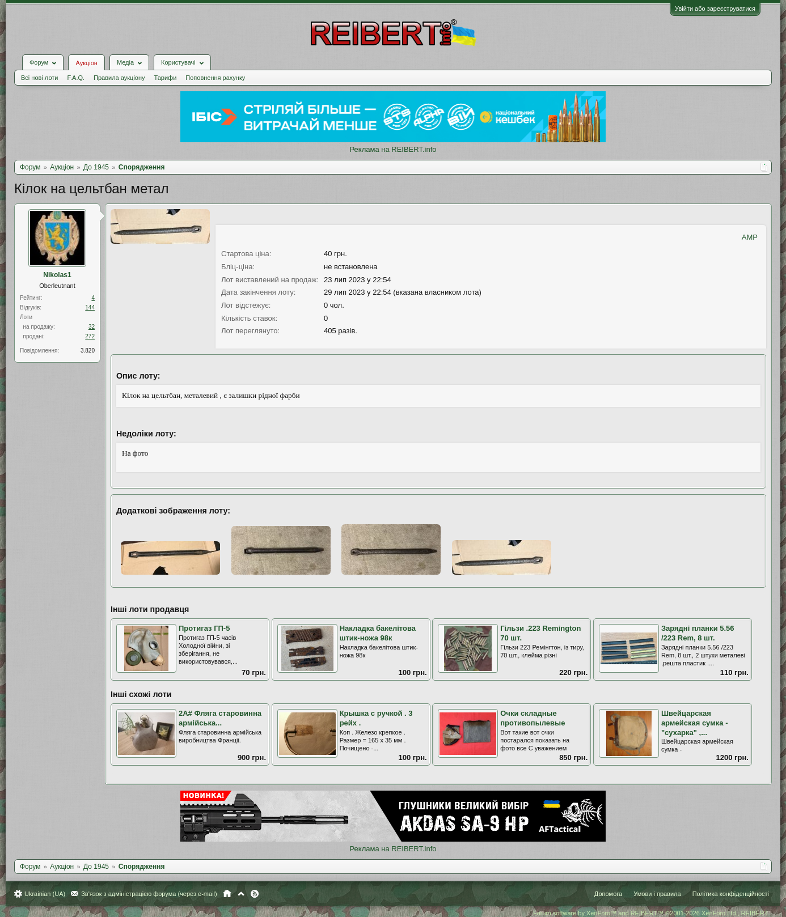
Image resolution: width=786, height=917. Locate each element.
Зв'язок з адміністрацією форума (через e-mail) (149, 893)
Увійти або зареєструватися (715, 8)
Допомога (608, 893)
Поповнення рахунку (215, 77)
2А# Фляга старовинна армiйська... (220, 718)
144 (90, 307)
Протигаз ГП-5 (204, 628)
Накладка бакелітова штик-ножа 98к (378, 633)
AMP (750, 237)
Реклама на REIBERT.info (392, 149)
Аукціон (86, 63)
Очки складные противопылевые (532, 718)
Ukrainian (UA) (44, 893)
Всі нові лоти (39, 77)
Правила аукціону (119, 77)
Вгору (241, 894)
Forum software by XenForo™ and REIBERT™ (651, 913)
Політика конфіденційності (730, 893)
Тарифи (165, 77)
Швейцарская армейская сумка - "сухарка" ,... (694, 722)
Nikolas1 (57, 275)
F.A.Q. (75, 77)
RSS (255, 894)
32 (91, 327)
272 (90, 336)
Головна (227, 894)
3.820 (88, 350)
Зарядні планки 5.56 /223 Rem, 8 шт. (697, 633)
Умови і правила (657, 893)
